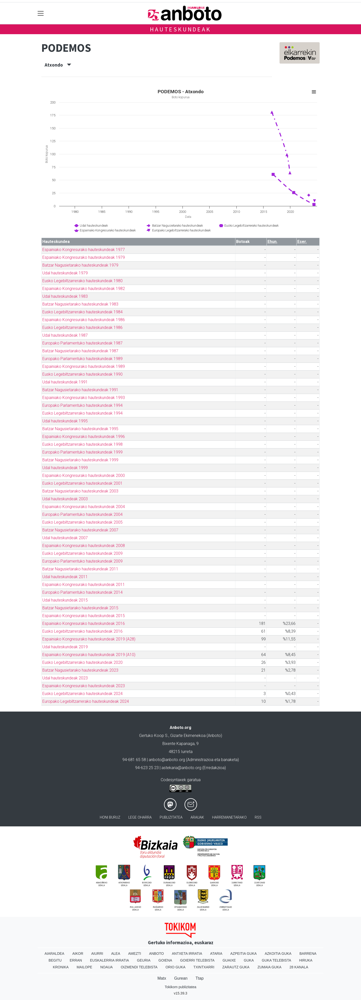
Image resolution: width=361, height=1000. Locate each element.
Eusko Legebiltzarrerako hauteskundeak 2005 (82, 522)
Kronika (61, 967)
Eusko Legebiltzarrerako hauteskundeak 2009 (82, 553)
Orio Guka (175, 967)
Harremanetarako (229, 817)
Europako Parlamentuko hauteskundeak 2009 (82, 561)
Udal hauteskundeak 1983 (65, 296)
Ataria (216, 954)
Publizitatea (171, 817)
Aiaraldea (54, 954)
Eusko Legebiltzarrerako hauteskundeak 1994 (82, 413)
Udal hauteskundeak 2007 (65, 537)
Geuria (143, 960)
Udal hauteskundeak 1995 (65, 421)
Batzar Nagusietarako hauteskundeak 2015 (80, 608)
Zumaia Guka (269, 967)
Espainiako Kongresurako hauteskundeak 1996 (83, 436)
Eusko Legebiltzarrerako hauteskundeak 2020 (82, 662)
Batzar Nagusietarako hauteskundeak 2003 (80, 491)
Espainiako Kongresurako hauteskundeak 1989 (83, 366)
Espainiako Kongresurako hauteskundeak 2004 (83, 506)
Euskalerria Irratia (109, 960)
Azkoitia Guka (278, 954)
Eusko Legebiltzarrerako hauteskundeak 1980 (82, 280)
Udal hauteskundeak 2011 (65, 576)
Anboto (156, 954)
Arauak (197, 817)
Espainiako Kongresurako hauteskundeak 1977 (83, 249)
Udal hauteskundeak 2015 (65, 600)
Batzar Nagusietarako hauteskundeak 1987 (80, 350)
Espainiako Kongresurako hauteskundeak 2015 (83, 615)
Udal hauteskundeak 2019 (65, 646)
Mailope (84, 967)
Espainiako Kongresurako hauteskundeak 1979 (83, 257)
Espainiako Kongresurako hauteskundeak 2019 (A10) (88, 654)
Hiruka (305, 960)
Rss (258, 817)
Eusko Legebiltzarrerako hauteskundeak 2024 (82, 693)
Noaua (106, 967)
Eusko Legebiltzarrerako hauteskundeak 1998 (82, 444)
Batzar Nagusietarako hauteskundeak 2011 (80, 569)
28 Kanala (299, 967)
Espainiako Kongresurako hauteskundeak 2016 (83, 623)
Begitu (55, 960)
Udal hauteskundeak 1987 (65, 335)
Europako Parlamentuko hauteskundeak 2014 (82, 592)
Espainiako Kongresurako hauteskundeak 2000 (83, 475)
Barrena (307, 954)
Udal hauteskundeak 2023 (65, 678)
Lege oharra (140, 817)
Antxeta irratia (187, 954)
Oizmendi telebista (139, 967)
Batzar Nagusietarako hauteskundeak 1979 (80, 265)
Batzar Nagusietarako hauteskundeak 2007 (80, 530)
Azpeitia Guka (243, 954)
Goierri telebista (197, 960)
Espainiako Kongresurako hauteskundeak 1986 (83, 319)
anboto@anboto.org (167, 759)
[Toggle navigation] (40, 13)
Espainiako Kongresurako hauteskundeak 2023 (83, 685)
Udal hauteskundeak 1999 (65, 467)
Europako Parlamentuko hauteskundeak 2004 (82, 514)
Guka (249, 960)
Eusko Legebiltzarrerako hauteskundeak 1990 (82, 374)
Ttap (200, 978)
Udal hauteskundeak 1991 (65, 382)
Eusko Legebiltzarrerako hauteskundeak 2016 (82, 631)
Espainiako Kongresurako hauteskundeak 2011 (83, 584)
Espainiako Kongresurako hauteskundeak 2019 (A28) (88, 639)
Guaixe (229, 960)
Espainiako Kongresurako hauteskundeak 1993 (83, 397)
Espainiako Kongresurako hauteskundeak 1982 (83, 288)
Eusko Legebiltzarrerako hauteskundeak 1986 (82, 327)
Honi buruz (110, 817)
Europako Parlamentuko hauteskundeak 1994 (82, 405)
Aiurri (97, 954)
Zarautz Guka (235, 967)
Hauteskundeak (180, 29)
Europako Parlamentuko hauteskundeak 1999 (82, 452)
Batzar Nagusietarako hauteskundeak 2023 (80, 670)
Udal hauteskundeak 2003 (65, 498)
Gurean (181, 978)
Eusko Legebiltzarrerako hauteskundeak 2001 (82, 483)
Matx (161, 978)
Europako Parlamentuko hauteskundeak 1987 (82, 343)
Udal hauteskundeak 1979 (65, 273)
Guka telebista (276, 960)
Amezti (134, 954)
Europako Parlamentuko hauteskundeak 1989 (82, 358)
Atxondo (58, 65)
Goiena (165, 960)
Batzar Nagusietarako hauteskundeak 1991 (80, 389)
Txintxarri (204, 967)
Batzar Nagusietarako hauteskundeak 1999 (80, 460)
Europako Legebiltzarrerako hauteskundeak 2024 (85, 701)
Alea (115, 954)
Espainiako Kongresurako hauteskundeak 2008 (83, 545)
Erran (76, 960)
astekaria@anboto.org (181, 767)
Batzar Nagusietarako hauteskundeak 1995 (80, 428)
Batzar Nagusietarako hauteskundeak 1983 (80, 304)
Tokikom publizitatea (180, 987)
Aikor (77, 954)
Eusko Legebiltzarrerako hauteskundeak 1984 (82, 312)
